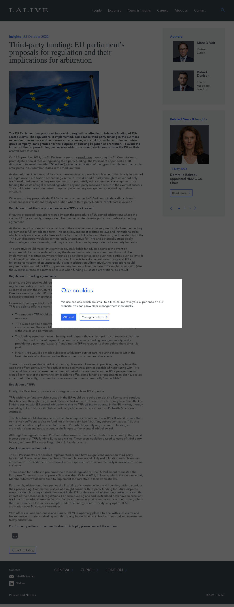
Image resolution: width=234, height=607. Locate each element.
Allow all (68, 317)
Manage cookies (92, 317)
